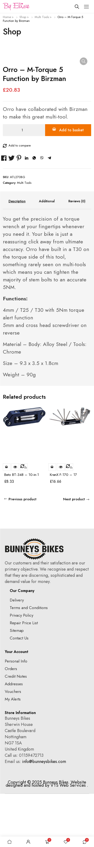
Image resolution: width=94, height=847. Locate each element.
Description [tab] (17, 254)
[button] (83, 61)
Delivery (17, 653)
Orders (11, 722)
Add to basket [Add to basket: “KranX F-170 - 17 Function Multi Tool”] (52, 520)
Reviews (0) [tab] (76, 254)
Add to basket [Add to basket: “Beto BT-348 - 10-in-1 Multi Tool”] (6, 520)
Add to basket (71, 183)
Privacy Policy (21, 668)
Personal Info (16, 714)
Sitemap (17, 683)
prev (78, 450)
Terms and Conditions (29, 661)
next (87, 450)
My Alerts (13, 752)
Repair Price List (24, 676)
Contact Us (19, 691)
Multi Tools (42, 17)
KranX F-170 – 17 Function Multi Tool (64, 530)
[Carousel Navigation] (83, 450)
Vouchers (13, 745)
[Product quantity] (24, 183)
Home (7, 17)
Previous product (22, 552)
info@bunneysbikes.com (44, 815)
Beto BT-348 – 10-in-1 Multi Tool (21, 530)
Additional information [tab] (47, 254)
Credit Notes (16, 729)
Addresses (14, 737)
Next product (74, 552)
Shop (22, 17)
